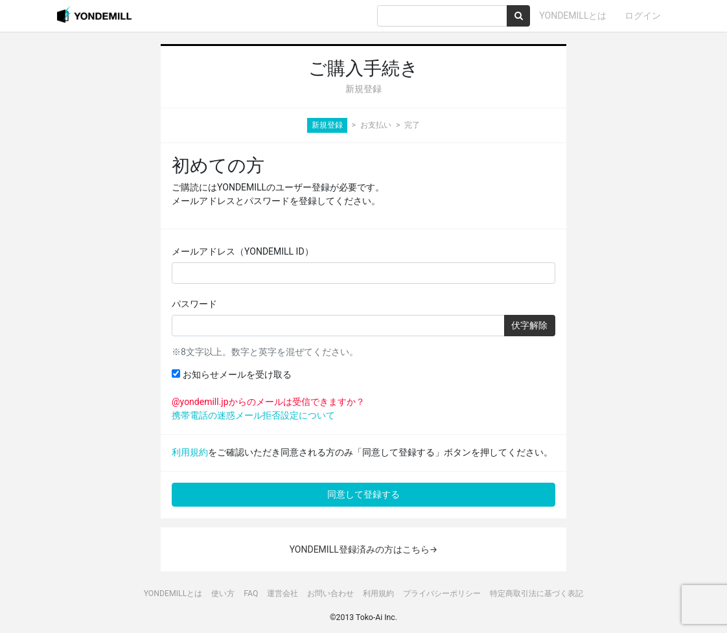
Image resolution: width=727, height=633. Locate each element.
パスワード (194, 304)
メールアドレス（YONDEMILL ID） (243, 251)
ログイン (643, 15)
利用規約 (190, 452)
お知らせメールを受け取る (231, 374)
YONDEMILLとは (572, 15)
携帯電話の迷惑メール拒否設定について (253, 415)
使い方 (223, 593)
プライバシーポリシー (442, 593)
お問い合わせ (330, 593)
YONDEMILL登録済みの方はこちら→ (364, 549)
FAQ (251, 593)
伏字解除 (529, 325)
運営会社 (282, 593)
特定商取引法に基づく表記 (536, 593)
